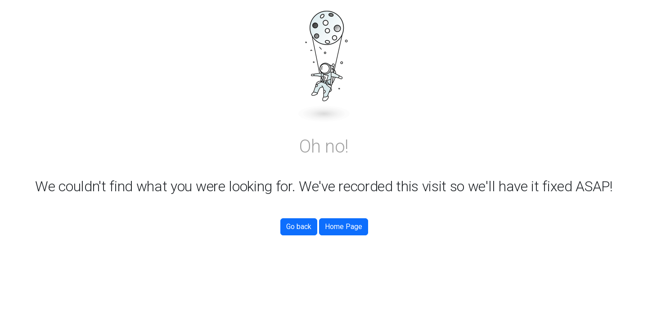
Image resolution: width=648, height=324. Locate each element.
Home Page (343, 226)
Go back (298, 226)
